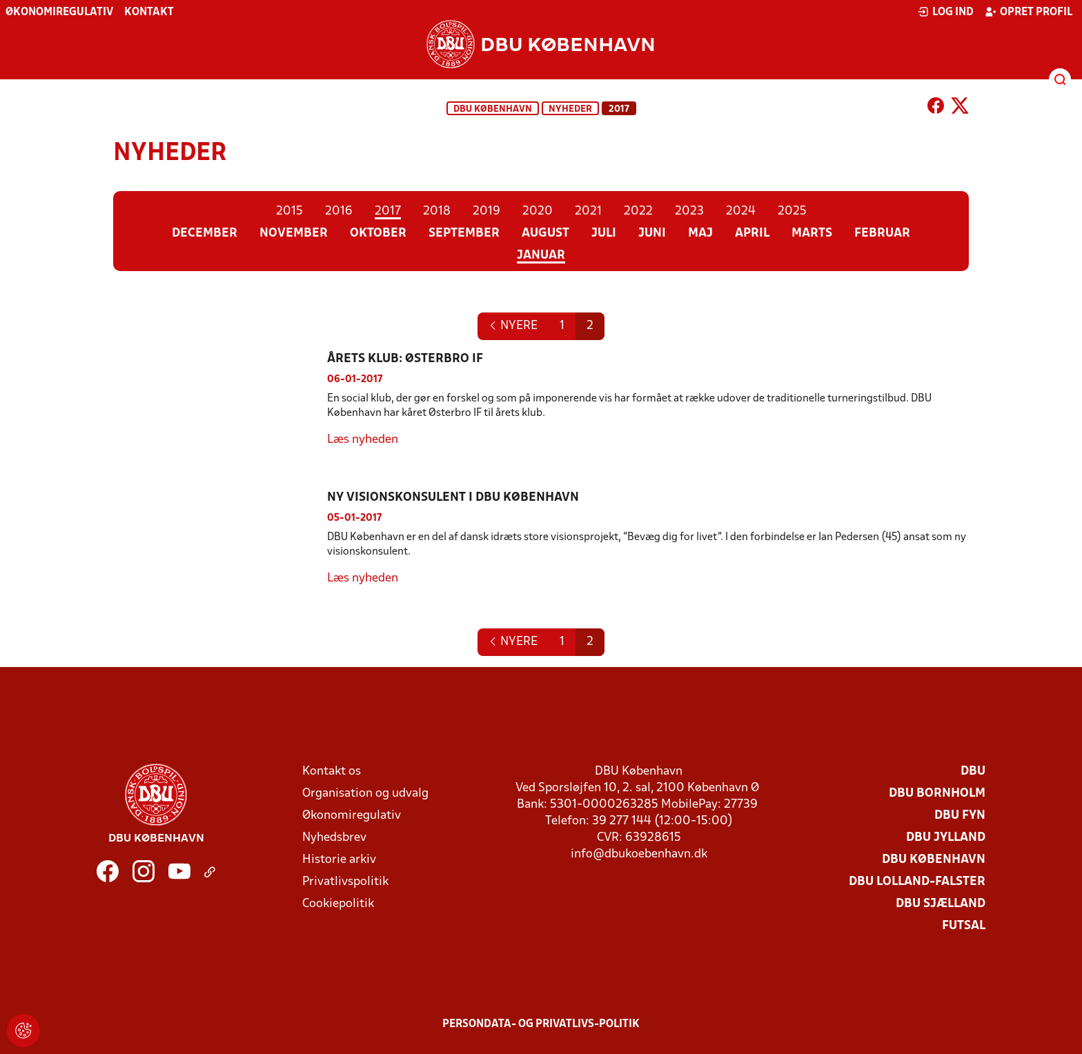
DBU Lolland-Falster (917, 882)
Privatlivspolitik (345, 882)
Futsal (963, 926)
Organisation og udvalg (365, 793)
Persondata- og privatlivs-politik (541, 1024)
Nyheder (570, 109)
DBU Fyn (959, 816)
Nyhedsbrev (334, 838)
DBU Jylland (945, 838)
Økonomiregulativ (59, 12)
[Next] (513, 326)
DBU (973, 771)
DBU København (492, 109)
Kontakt (149, 12)
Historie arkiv (339, 860)
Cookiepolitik (338, 904)
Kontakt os (331, 771)
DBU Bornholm (937, 793)
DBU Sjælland (940, 904)
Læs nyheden (362, 440)
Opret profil (1028, 12)
